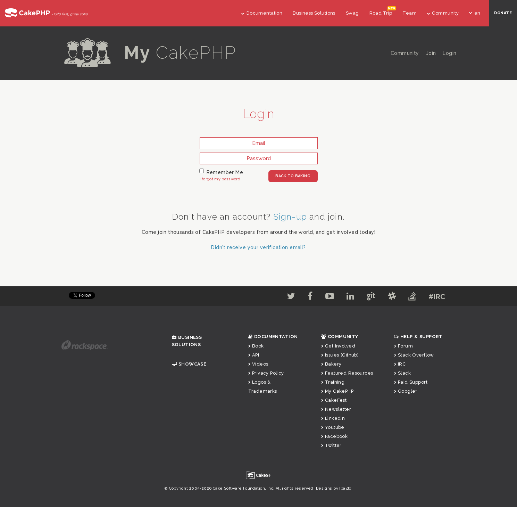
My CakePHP (337, 391)
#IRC (436, 297)
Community (443, 13)
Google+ (405, 391)
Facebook (334, 436)
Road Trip (380, 13)
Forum (403, 346)
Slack (402, 373)
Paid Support (410, 382)
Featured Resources (347, 373)
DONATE (503, 13)
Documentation (261, 13)
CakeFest (334, 400)
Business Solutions (314, 13)
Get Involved (338, 346)
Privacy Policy (266, 373)
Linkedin (333, 418)
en (474, 13)
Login (449, 53)
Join (431, 53)
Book (256, 346)
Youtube (332, 427)
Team (409, 13)
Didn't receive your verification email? (258, 247)
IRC (400, 364)
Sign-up (290, 217)
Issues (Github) (340, 355)
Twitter (331, 445)
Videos (258, 364)
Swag (352, 13)
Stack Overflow (414, 355)
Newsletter (336, 409)
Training (333, 382)
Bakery (331, 364)
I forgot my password (220, 179)
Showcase (189, 364)
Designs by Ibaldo (333, 488)
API (253, 355)
